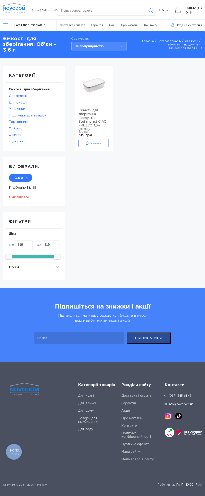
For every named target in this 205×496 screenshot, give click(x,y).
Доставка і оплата (72, 25)
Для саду (85, 429)
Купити (96, 143)
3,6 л (20, 177)
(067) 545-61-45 (45, 10)
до (39, 244)
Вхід (180, 25)
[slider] (9, 256)
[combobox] (165, 11)
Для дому (86, 410)
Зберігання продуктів (183, 45)
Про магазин (129, 25)
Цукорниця (18, 141)
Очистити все (19, 197)
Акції (112, 25)
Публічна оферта (135, 444)
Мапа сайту (130, 451)
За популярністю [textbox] (89, 46)
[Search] (151, 10)
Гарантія (97, 25)
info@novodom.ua (179, 404)
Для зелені (18, 96)
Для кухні (191, 41)
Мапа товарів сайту (137, 459)
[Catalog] (24, 25)
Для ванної (87, 403)
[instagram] (168, 416)
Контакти (151, 25)
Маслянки (17, 108)
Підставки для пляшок (28, 115)
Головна (148, 41)
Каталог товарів (169, 41)
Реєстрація (194, 25)
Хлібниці (16, 128)
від (11, 244)
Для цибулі (18, 102)
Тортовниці (18, 121)
